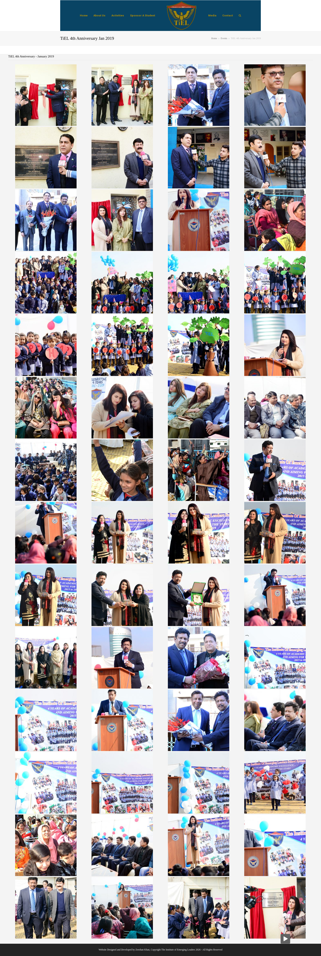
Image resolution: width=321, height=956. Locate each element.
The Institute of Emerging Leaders (178, 949)
